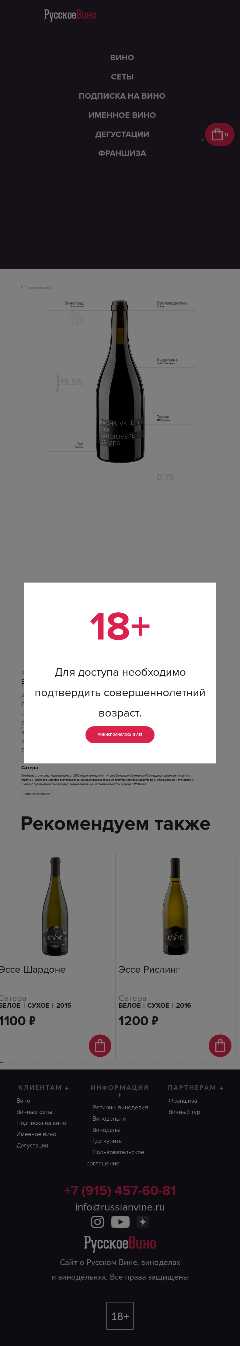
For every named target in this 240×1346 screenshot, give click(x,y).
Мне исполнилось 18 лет (120, 734)
